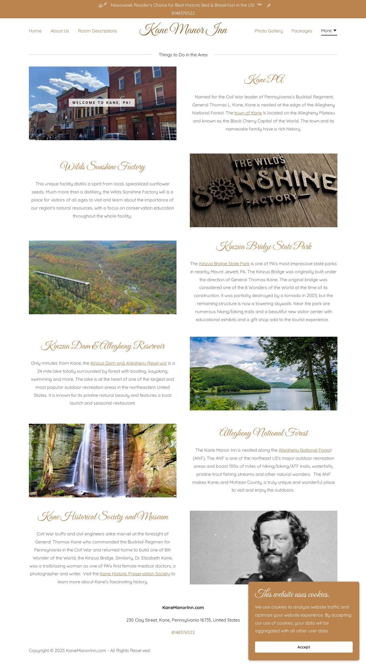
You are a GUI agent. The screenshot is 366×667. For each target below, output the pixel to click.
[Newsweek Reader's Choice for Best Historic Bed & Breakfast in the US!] (183, 5)
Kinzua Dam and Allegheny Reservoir (128, 363)
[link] (183, 31)
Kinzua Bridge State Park (224, 263)
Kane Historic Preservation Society (135, 573)
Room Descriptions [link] (97, 31)
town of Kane (248, 113)
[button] (329, 31)
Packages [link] (302, 31)
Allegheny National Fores (304, 450)
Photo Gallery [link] (269, 31)
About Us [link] (60, 31)
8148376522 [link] (183, 13)
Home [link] (35, 31)
